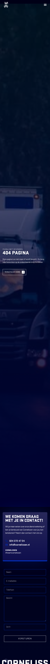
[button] (45, 5)
